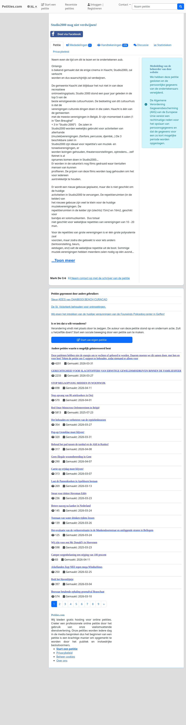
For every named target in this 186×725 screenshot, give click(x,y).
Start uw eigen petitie (92, 385)
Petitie (57, 90)
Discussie (141, 90)
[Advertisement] (116, 41)
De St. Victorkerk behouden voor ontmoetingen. (78, 352)
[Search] (154, 6)
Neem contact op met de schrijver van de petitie (99, 323)
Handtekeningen (112, 90)
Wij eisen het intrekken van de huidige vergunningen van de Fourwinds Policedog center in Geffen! (108, 359)
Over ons (62, 706)
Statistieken (163, 90)
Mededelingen (79, 90)
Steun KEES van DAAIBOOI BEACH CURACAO (79, 345)
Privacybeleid (61, 97)
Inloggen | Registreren (96, 6)
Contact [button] (124, 4)
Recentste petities (71, 6)
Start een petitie (48, 6)
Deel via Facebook (65, 79)
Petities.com (12, 6)
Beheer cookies (65, 702)
